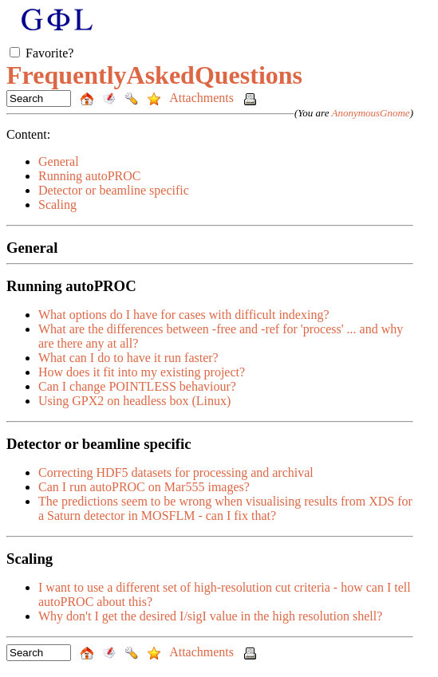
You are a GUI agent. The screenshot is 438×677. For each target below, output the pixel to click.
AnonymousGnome (370, 113)
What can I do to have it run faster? (128, 357)
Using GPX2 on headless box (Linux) (134, 400)
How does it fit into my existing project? (141, 372)
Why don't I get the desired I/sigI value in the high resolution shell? (210, 616)
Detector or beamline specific (113, 190)
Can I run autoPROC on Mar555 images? (144, 487)
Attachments (203, 97)
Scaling (57, 204)
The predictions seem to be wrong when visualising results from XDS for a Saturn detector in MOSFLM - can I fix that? (225, 508)
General (58, 161)
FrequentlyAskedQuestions (154, 75)
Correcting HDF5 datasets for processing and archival (176, 472)
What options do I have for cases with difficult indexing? (183, 314)
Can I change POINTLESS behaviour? (137, 386)
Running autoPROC (89, 176)
